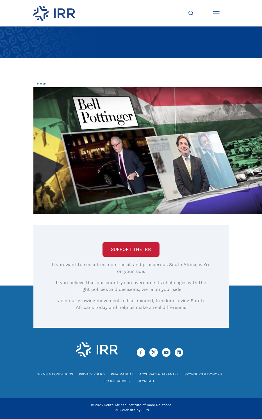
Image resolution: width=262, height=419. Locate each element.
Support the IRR (131, 249)
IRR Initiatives (116, 381)
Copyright (144, 381)
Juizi (145, 410)
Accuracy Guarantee (159, 374)
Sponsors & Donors (203, 374)
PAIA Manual (122, 374)
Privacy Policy (92, 374)
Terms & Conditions (54, 374)
